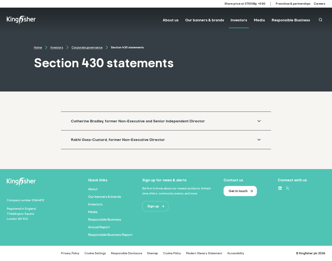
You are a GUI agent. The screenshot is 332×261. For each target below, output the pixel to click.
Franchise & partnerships (293, 3)
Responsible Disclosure (126, 253)
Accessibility (235, 253)
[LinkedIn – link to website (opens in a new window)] (280, 188)
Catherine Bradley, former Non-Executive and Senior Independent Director (138, 121)
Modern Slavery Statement (204, 253)
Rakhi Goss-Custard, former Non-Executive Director (118, 139)
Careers (319, 3)
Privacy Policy (70, 253)
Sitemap (152, 253)
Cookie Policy (172, 253)
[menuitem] (170, 20)
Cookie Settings (95, 253)
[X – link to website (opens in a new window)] (287, 188)
